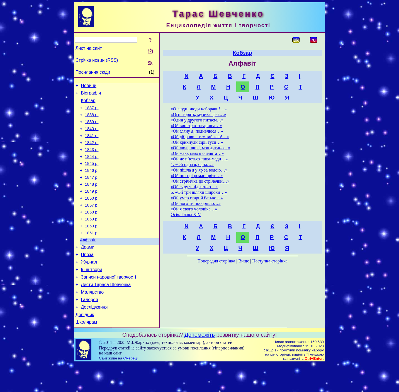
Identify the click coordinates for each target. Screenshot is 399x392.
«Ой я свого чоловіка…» (194, 209)
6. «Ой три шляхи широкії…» (199, 192)
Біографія (91, 94)
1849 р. (92, 204)
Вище (243, 261)
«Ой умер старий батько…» (197, 197)
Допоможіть (199, 363)
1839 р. (92, 127)
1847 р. (92, 189)
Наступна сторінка (269, 261)
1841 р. (92, 142)
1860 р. (92, 243)
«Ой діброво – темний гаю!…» (200, 136)
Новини (88, 86)
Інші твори (91, 292)
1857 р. (92, 220)
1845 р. (92, 173)
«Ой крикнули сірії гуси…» (197, 142)
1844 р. (92, 165)
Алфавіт (88, 259)
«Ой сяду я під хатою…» (194, 186)
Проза (87, 275)
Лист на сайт (89, 48)
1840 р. (92, 134)
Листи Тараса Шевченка (106, 308)
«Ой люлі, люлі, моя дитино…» (200, 147)
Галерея (89, 325)
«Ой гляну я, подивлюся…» (197, 131)
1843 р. (92, 158)
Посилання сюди (93, 72)
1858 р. (92, 228)
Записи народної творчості (108, 300)
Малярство (92, 317)
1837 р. (92, 111)
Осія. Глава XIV (186, 214)
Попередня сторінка (216, 261)
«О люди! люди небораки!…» (199, 108)
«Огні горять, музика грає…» (198, 114)
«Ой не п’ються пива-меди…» (199, 159)
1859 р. (92, 236)
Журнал (89, 283)
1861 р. (92, 251)
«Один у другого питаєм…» (197, 120)
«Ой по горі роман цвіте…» (197, 175)
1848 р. (92, 197)
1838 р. (92, 119)
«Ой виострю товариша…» (196, 125)
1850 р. (92, 212)
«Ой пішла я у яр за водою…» (199, 170)
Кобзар (88, 103)
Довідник (85, 342)
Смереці (130, 386)
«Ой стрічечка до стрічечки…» (200, 181)
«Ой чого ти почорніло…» (196, 203)
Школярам (86, 350)
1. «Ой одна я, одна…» (192, 164)
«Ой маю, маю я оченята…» (197, 153)
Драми (87, 267)
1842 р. (92, 150)
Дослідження (94, 333)
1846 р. (92, 181)
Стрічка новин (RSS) (97, 60)
